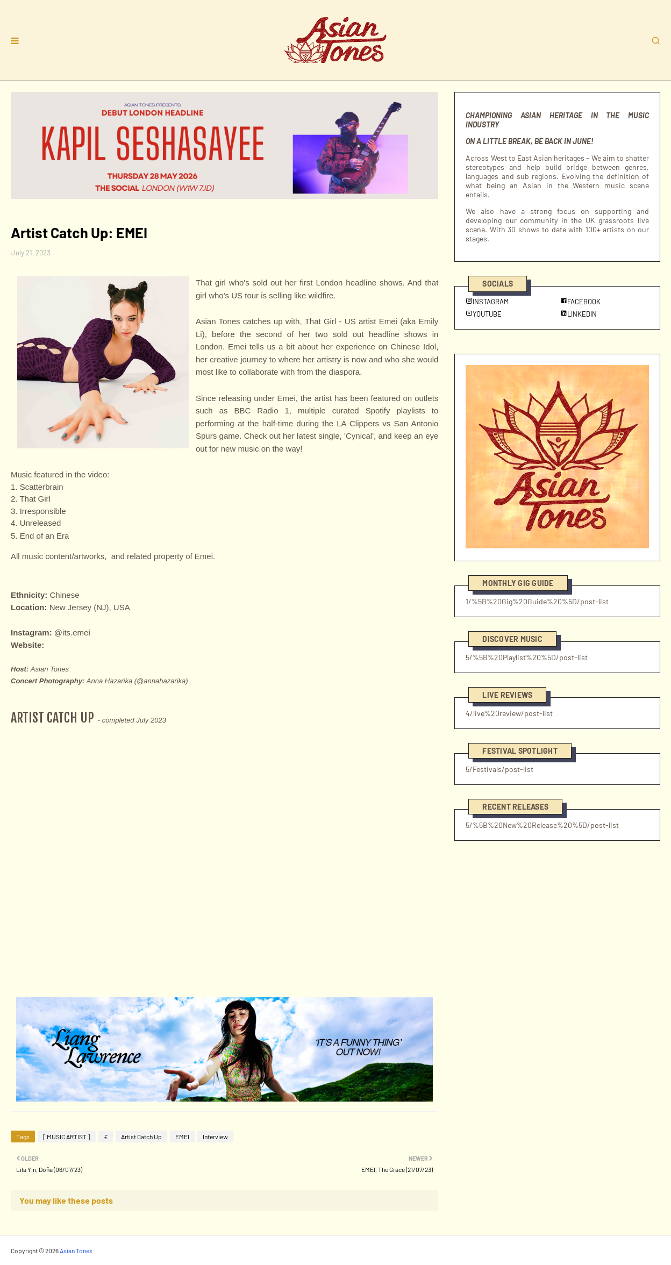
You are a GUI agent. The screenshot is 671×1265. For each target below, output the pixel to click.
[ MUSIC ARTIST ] (66, 1136)
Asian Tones (76, 1250)
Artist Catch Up (141, 1136)
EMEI (182, 1136)
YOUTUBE (484, 314)
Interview (215, 1136)
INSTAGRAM (487, 301)
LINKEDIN (578, 314)
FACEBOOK (580, 301)
